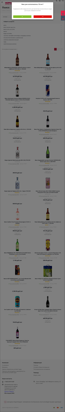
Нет (43, 16)
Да (22, 16)
